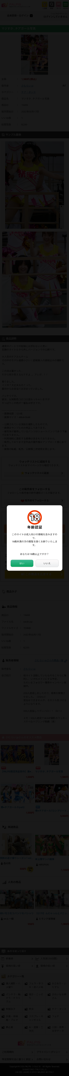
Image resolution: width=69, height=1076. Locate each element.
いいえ (47, 563)
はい (22, 563)
